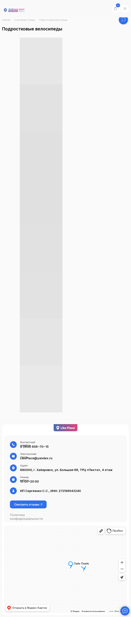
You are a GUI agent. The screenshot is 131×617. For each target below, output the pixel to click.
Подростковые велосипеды (53, 20)
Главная (6, 20)
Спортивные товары (24, 20)
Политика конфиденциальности (26, 517)
